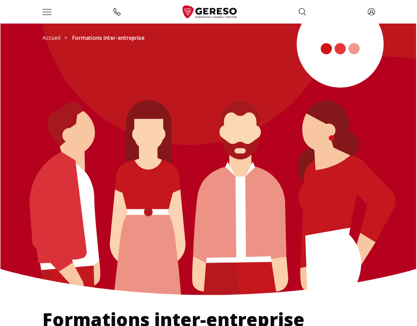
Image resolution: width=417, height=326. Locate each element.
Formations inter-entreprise (108, 38)
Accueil (51, 38)
